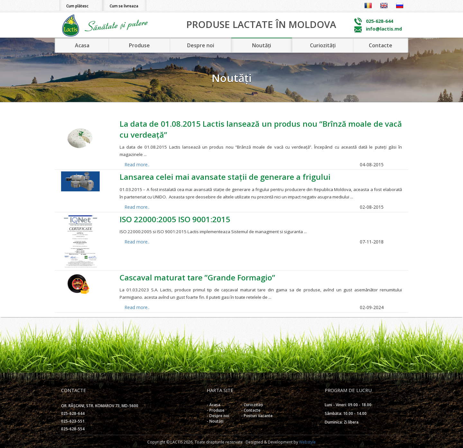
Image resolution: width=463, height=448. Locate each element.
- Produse (215, 410)
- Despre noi (218, 415)
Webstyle (307, 442)
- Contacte (250, 410)
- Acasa (213, 404)
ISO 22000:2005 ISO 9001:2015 (175, 219)
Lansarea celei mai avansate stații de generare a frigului (225, 176)
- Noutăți (215, 421)
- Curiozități (252, 404)
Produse (139, 45)
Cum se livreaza (124, 6)
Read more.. (137, 164)
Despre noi (200, 45)
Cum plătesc (77, 6)
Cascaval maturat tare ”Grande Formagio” (197, 277)
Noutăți (261, 45)
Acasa (82, 45)
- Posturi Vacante (257, 415)
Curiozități (323, 45)
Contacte (380, 45)
